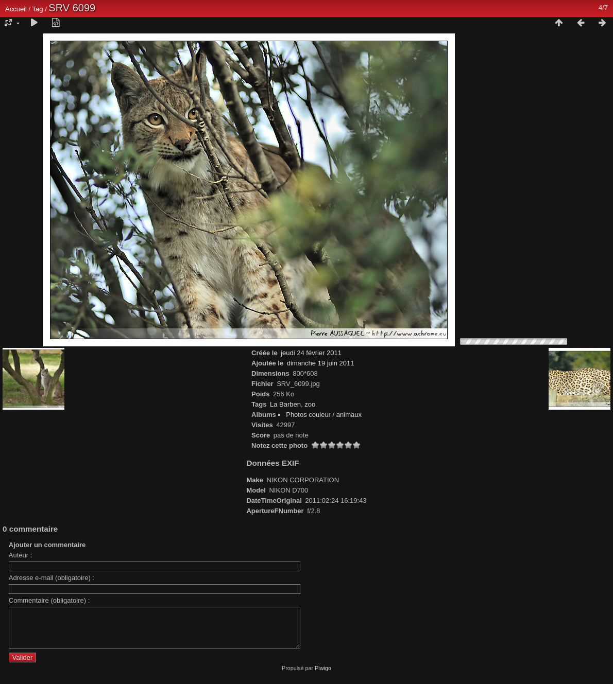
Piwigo (323, 676)
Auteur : (20, 555)
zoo (309, 404)
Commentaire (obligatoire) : (49, 600)
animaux (349, 414)
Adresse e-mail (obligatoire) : (51, 578)
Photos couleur (308, 414)
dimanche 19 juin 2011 (320, 363)
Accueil (16, 9)
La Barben (285, 404)
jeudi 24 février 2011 (311, 353)
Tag (37, 9)
